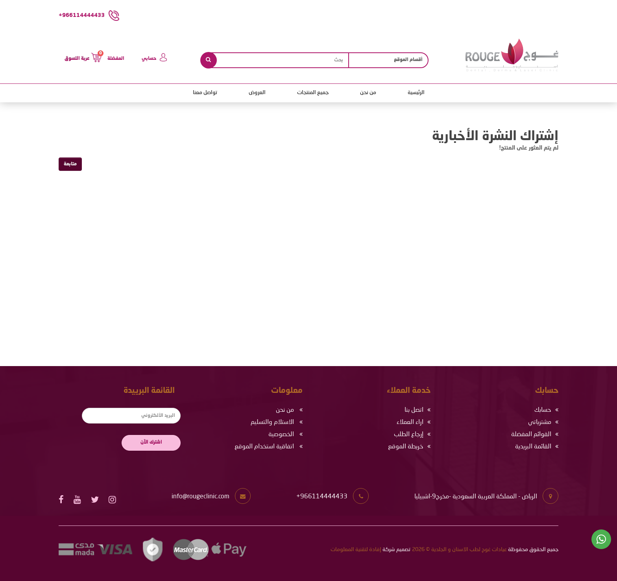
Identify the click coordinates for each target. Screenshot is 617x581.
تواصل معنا (205, 92)
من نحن (368, 92)
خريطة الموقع (405, 447)
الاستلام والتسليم (272, 422)
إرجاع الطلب (408, 434)
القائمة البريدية (533, 447)
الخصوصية (281, 434)
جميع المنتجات (313, 92)
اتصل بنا (414, 410)
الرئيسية (416, 92)
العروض (257, 92)
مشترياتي (539, 422)
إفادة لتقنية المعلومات (356, 549)
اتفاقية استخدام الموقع (264, 447)
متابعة (70, 164)
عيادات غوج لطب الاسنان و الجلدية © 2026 (459, 549)
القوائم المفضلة (531, 434)
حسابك (542, 410)
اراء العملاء (410, 422)
